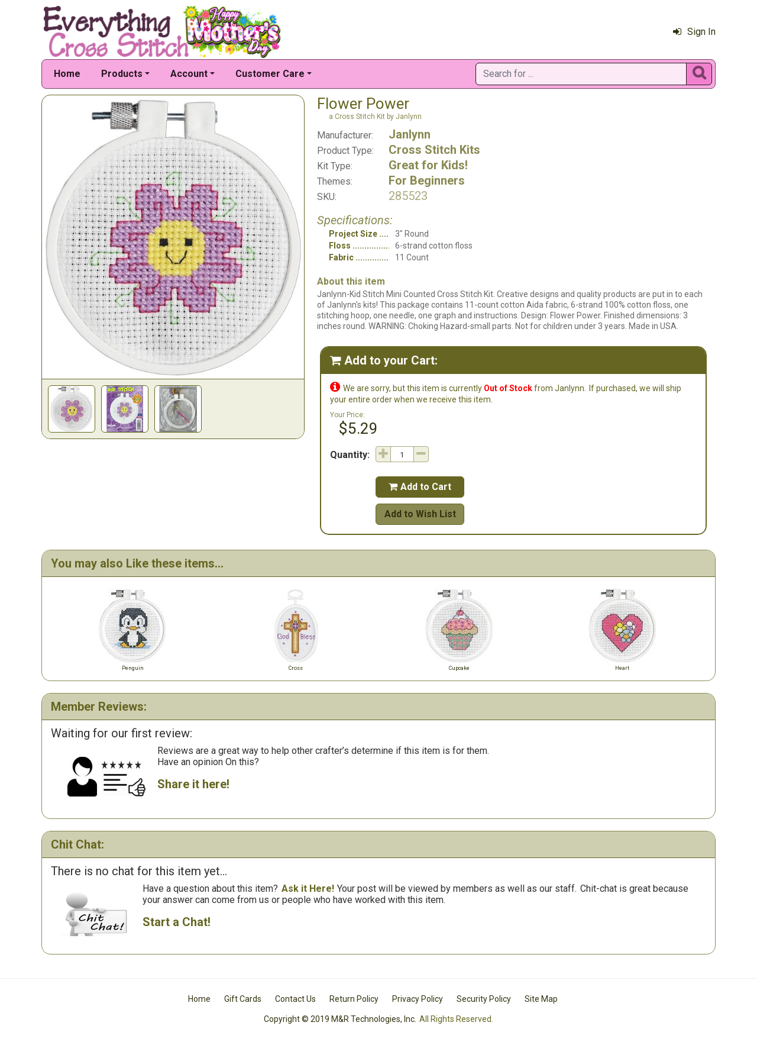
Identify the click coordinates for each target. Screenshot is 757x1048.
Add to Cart (420, 486)
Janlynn (410, 134)
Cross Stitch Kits (434, 150)
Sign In (694, 31)
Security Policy (484, 999)
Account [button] (189, 73)
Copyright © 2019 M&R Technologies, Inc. (340, 1019)
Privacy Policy (417, 999)
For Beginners (427, 180)
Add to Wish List (420, 514)
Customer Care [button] (270, 73)
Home (67, 73)
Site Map (541, 999)
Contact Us (295, 999)
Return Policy (353, 999)
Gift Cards (242, 999)
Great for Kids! (428, 165)
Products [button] (122, 73)
